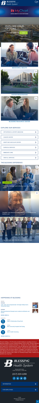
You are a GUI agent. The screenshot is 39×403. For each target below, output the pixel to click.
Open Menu (36, 2)
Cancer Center (8, 137)
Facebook (14, 378)
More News (4, 315)
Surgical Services (9, 147)
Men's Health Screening (13, 331)
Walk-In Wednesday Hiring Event (15, 321)
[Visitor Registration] (19, 82)
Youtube (17, 378)
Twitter (21, 378)
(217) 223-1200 (19, 374)
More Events (5, 336)
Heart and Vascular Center (12, 142)
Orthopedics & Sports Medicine (13, 132)
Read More (36, 167)
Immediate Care (8, 152)
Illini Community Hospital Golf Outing (16, 326)
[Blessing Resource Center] (19, 109)
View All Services (8, 157)
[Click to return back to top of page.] (37, 401)
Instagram (25, 378)
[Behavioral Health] (19, 55)
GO (23, 33)
